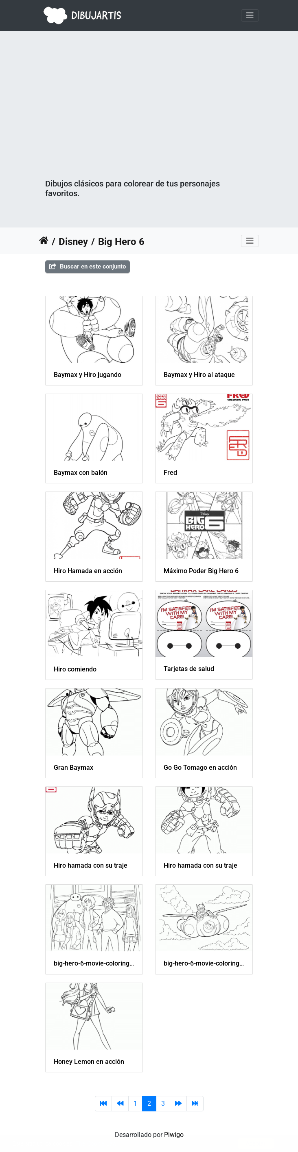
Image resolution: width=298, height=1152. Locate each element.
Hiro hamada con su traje (90, 865)
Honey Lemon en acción (89, 1061)
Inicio (43, 241)
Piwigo (174, 1135)
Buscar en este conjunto (87, 266)
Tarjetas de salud (189, 669)
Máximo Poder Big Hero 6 (201, 571)
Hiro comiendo (75, 669)
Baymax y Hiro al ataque (199, 375)
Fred (170, 472)
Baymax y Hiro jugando (87, 375)
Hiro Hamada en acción (88, 571)
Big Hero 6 (121, 241)
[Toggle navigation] (250, 15)
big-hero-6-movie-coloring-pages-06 (204, 963)
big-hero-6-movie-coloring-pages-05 (94, 963)
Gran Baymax (73, 767)
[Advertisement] (149, 118)
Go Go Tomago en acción (200, 767)
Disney (73, 241)
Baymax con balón (80, 472)
